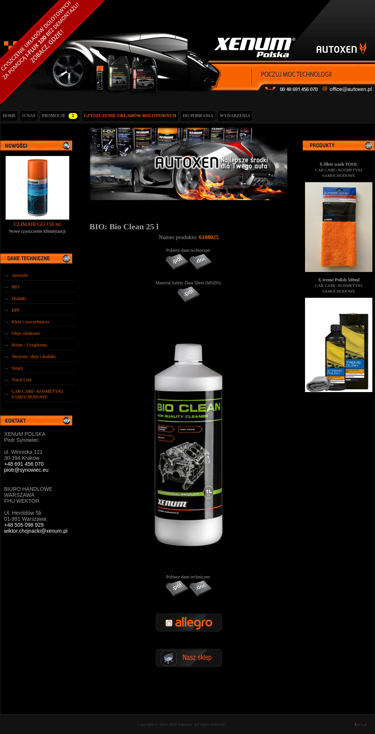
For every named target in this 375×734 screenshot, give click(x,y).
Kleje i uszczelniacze (30, 321)
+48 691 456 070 (24, 464)
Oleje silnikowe (26, 333)
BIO (15, 287)
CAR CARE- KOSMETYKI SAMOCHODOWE (37, 394)
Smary (17, 368)
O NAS (29, 115)
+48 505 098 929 (24, 525)
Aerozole (20, 275)
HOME (9, 115)
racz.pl (361, 724)
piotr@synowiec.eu (26, 470)
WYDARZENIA (235, 115)
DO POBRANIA (198, 115)
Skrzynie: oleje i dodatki (34, 356)
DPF (16, 310)
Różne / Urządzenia (29, 345)
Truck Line (21, 379)
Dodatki (19, 298)
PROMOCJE (59, 116)
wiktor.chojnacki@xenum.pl (35, 531)
